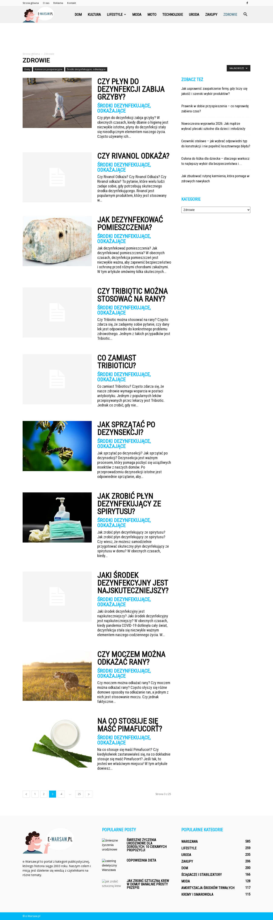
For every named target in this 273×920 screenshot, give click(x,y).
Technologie (172, 14)
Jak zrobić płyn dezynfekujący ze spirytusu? (129, 504)
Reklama (58, 2)
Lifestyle (116, 14)
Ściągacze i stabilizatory (201, 875)
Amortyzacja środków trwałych (207, 888)
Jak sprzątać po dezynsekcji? (126, 428)
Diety (27, 69)
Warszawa (189, 842)
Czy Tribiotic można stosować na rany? (132, 295)
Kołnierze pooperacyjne (48, 69)
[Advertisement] (136, 37)
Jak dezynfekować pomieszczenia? (130, 223)
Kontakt (71, 2)
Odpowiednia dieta (141, 860)
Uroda (194, 14)
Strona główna (31, 2)
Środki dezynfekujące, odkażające (86, 69)
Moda (136, 14)
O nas (46, 2)
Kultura (94, 14)
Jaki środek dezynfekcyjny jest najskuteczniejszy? (132, 583)
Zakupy (211, 14)
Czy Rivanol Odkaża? (133, 156)
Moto (151, 14)
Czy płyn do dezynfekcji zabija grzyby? (130, 89)
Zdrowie (230, 14)
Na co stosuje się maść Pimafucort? (129, 725)
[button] (245, 14)
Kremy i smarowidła (197, 894)
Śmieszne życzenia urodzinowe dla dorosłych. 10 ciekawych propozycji (147, 845)
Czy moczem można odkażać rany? (131, 658)
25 (79, 794)
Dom (78, 14)
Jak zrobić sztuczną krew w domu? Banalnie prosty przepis (148, 884)
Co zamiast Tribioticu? (116, 362)
